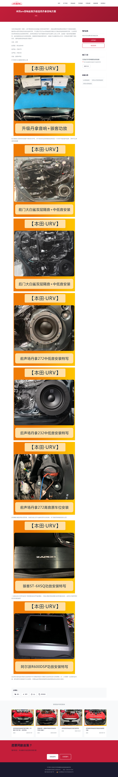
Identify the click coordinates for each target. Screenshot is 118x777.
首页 (59, 3)
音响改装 (73, 3)
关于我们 (65, 3)
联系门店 (86, 66)
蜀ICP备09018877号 (49, 772)
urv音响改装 (86, 80)
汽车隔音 (80, 3)
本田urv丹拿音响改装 (97, 80)
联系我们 (103, 3)
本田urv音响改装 (87, 83)
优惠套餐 (95, 3)
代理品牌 (88, 3)
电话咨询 (93, 45)
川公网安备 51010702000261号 (65, 772)
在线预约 (65, 757)
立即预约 (93, 40)
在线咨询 (53, 757)
